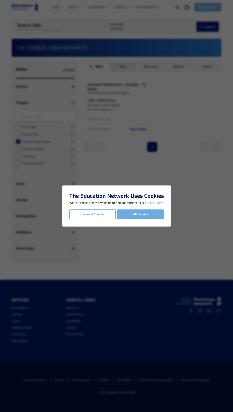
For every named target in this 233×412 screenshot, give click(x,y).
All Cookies (140, 214)
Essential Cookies (92, 214)
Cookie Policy (154, 203)
